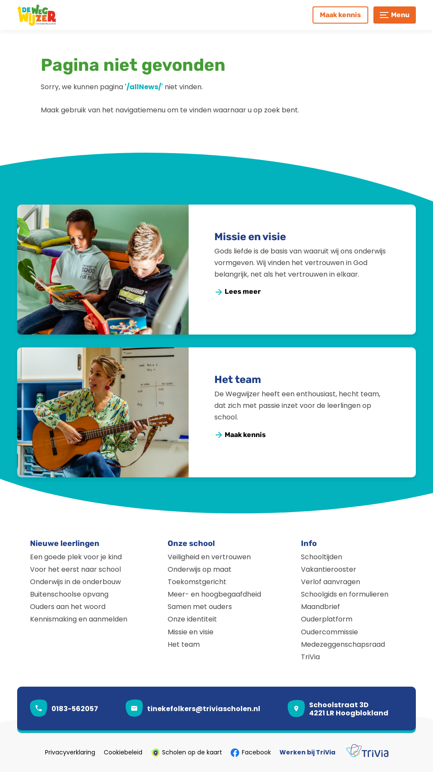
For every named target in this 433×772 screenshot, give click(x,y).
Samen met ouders (200, 607)
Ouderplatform (326, 619)
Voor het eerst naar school (75, 569)
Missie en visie (250, 237)
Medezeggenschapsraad (343, 644)
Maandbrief (320, 607)
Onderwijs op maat (200, 569)
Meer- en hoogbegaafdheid (214, 594)
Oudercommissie (329, 632)
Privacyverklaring (70, 752)
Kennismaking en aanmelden (78, 619)
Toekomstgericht (197, 582)
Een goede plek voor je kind (76, 557)
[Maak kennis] (340, 15)
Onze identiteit (192, 619)
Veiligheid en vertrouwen (209, 557)
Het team (237, 380)
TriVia (310, 657)
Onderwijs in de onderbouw (75, 582)
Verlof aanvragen (330, 582)
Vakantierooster (328, 569)
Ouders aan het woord (67, 607)
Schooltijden (321, 557)
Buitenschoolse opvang (69, 594)
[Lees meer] (238, 291)
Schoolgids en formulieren (344, 594)
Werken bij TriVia (307, 752)
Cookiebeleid (123, 752)
